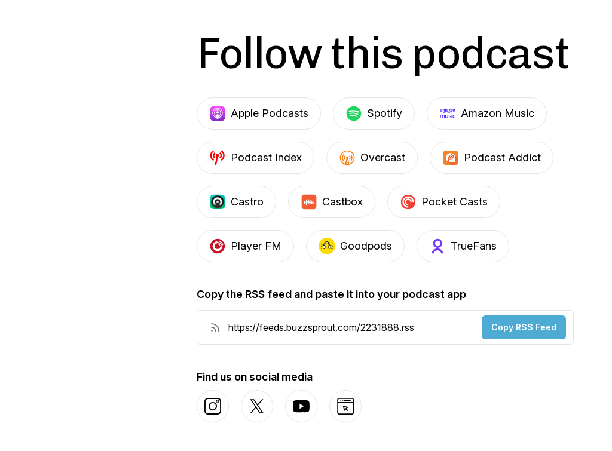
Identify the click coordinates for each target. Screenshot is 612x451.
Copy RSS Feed (523, 327)
